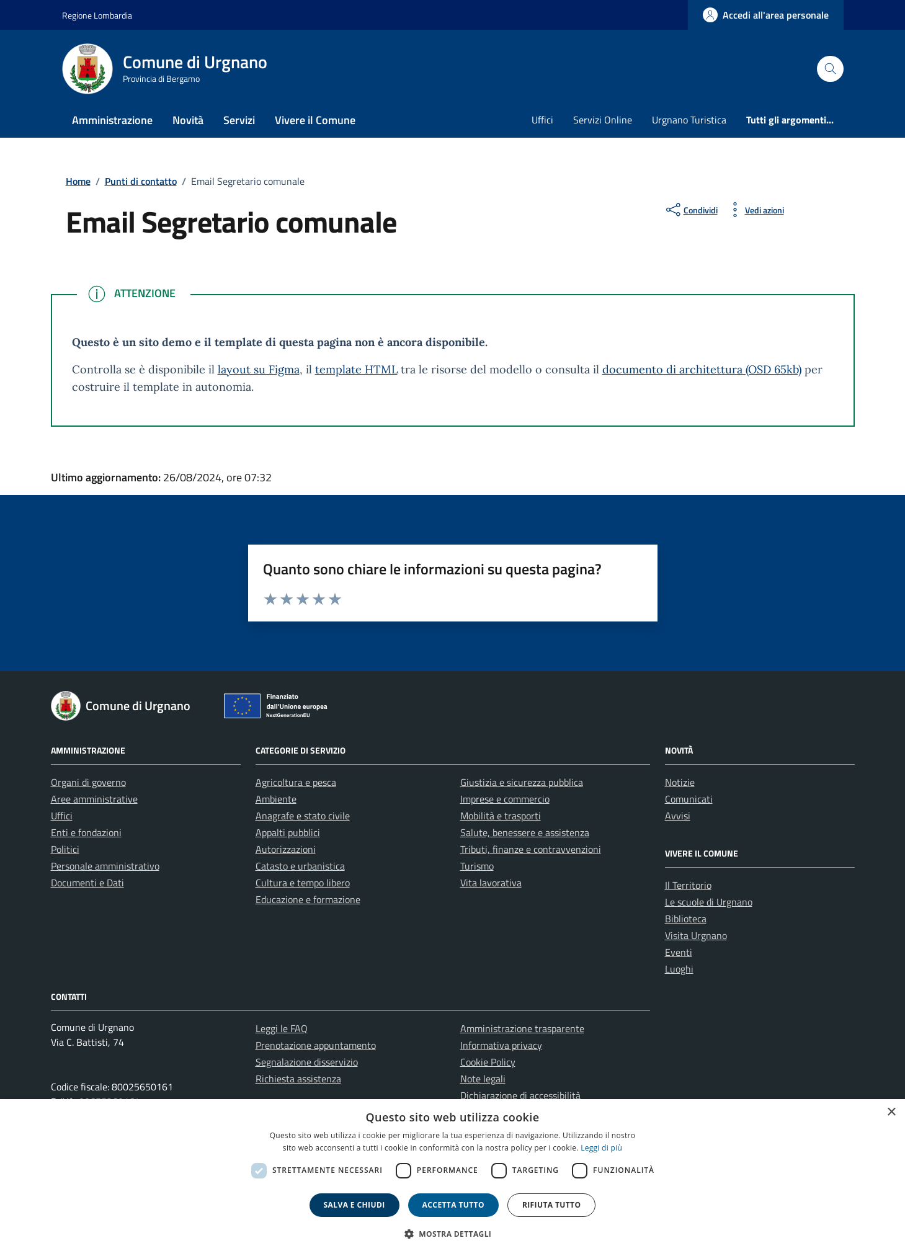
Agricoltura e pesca (296, 782)
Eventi (678, 952)
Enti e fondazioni (86, 832)
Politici (65, 849)
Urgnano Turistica (689, 119)
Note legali (483, 1078)
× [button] (891, 1112)
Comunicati (689, 798)
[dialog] (452, 1177)
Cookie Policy (487, 1061)
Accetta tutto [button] (453, 1205)
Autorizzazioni (286, 849)
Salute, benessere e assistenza (524, 832)
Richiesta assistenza (298, 1078)
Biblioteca (686, 918)
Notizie (680, 782)
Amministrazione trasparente (522, 1028)
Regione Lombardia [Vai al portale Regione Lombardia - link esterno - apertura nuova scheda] (97, 15)
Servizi (239, 120)
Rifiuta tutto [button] (551, 1205)
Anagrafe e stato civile (303, 815)
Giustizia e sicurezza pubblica (521, 782)
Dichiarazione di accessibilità (520, 1095)
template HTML (356, 369)
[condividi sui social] (690, 210)
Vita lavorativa (491, 882)
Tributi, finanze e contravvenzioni (530, 849)
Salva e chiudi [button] (354, 1205)
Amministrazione (112, 120)
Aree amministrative (94, 798)
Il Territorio (688, 885)
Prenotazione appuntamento (316, 1045)
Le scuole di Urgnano (708, 901)
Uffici (542, 119)
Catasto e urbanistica (300, 865)
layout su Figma (259, 369)
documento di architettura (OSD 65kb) (701, 369)
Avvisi (677, 815)
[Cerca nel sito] (830, 69)
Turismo (477, 865)
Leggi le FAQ (282, 1028)
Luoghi (679, 968)
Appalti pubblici (288, 832)
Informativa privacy (501, 1045)
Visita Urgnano (696, 935)
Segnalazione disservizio (307, 1061)
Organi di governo (88, 782)
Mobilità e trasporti (500, 815)
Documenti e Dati (87, 882)
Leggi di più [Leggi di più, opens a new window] (601, 1147)
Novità (187, 120)
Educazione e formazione (308, 899)
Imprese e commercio (505, 798)
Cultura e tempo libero (303, 882)
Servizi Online (602, 119)
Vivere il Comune (315, 120)
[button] (453, 1233)
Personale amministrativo (105, 865)
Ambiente (276, 798)
